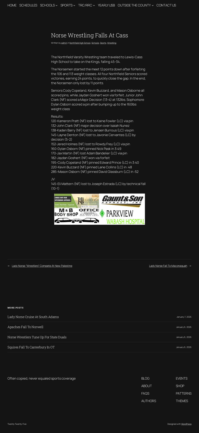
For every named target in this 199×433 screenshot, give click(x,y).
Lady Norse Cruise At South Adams (33, 317)
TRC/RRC (85, 5)
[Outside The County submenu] (153, 5)
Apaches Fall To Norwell (25, 327)
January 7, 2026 (184, 316)
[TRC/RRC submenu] (94, 5)
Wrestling (111, 42)
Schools (47, 5)
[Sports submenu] (74, 5)
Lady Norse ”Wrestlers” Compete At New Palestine (42, 266)
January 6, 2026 (183, 327)
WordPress (186, 423)
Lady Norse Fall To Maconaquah (168, 266)
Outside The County (134, 5)
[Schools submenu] (57, 5)
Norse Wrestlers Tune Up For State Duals (37, 337)
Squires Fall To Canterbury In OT (31, 347)
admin (64, 42)
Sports (67, 5)
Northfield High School (80, 42)
